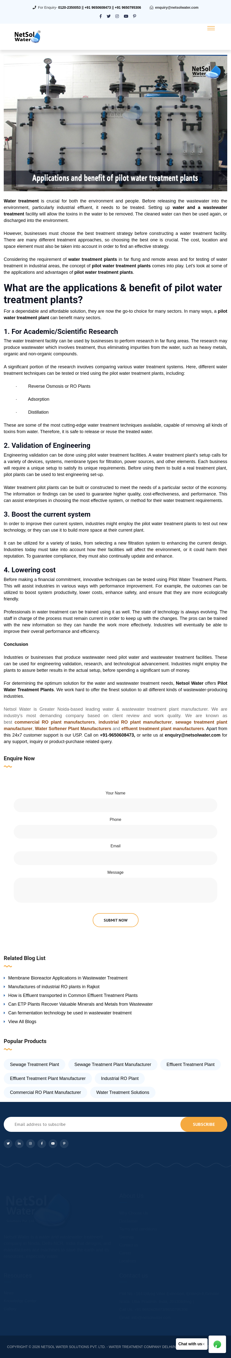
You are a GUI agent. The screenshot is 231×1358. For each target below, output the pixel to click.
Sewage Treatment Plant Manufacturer (113, 1064)
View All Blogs (22, 1021)
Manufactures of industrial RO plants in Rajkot (53, 986)
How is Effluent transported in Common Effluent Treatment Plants (73, 995)
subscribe (204, 1124)
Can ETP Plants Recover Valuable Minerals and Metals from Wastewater (80, 1004)
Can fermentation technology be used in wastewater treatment (70, 1012)
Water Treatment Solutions (122, 1092)
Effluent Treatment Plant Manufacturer (48, 1078)
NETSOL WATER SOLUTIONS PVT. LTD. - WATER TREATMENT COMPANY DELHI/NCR (111, 1347)
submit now (116, 920)
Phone (115, 819)
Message (115, 872)
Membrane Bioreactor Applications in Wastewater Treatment (68, 977)
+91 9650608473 (97, 7)
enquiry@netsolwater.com (177, 7)
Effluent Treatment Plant (190, 1064)
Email (115, 846)
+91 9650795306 (128, 7)
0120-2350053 (69, 7)
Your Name (115, 793)
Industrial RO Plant (120, 1078)
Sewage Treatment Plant (34, 1064)
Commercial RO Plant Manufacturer (45, 1092)
